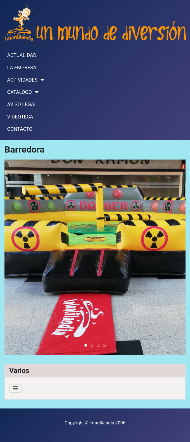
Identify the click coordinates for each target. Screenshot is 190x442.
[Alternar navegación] (15, 388)
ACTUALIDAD (21, 55)
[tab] (85, 345)
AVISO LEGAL (22, 104)
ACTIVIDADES (22, 80)
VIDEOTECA (20, 117)
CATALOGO (19, 92)
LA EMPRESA (22, 67)
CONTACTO (20, 129)
